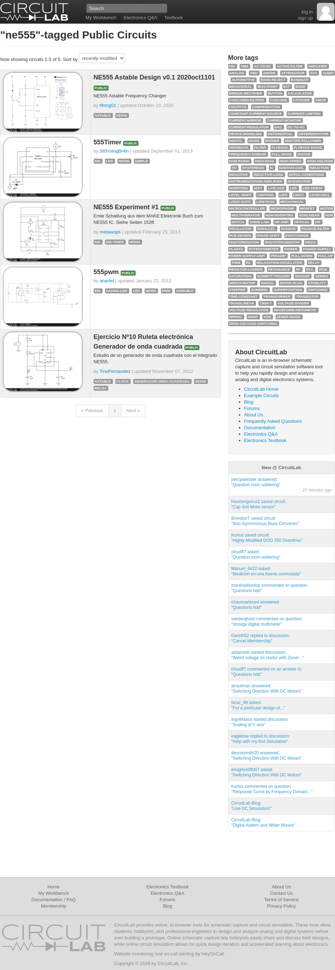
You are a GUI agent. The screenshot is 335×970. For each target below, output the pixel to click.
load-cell (320, 195)
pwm (166, 291)
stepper (237, 290)
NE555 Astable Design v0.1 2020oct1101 (154, 77)
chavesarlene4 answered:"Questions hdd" (255, 605)
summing (259, 290)
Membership (54, 906)
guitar (303, 154)
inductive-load (268, 174)
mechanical (292, 202)
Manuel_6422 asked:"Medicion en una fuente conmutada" (266, 571)
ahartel (107, 280)
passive (288, 229)
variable (184, 291)
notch (238, 222)
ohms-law (259, 222)
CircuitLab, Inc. (173, 963)
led (109, 161)
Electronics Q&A (140, 17)
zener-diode (288, 317)
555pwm (107, 272)
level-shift (240, 195)
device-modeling (245, 134)
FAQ (71, 899)
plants (236, 249)
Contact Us (281, 893)
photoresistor (244, 242)
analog (236, 73)
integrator (299, 181)
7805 (244, 66)
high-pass (264, 161)
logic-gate (240, 202)
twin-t (266, 303)
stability (317, 283)
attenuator (293, 73)
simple (141, 161)
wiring (235, 317)
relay (313, 263)
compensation (266, 107)
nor (329, 215)
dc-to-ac (296, 127)
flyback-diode (308, 147)
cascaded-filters (246, 100)
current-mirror (245, 120)
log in (307, 12)
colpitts (237, 107)
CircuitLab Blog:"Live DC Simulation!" (251, 806)
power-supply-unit (246, 256)
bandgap (299, 80)
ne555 (121, 115)
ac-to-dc (262, 66)
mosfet (307, 208)
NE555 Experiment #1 (127, 207)
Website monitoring (134, 953)
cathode (301, 100)
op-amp (281, 222)
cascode (278, 100)
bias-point (267, 86)
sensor (302, 276)
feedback (238, 147)
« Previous (92, 410)
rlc (309, 269)
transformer (276, 296)
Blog (248, 402)
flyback (280, 147)
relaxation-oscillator (279, 263)
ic (271, 168)
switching (318, 290)
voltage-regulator (248, 310)
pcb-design (240, 235)
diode (254, 141)
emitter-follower (303, 141)
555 (97, 161)
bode (300, 86)
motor (326, 208)
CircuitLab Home (261, 389)
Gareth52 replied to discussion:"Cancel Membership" (260, 638)
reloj (100, 388)
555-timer (115, 242)
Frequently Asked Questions (273, 421)
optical (301, 222)
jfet (258, 188)
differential (280, 134)
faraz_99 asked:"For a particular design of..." (258, 705)
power (290, 249)
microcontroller (247, 208)
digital (236, 141)
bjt (286, 86)
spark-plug (291, 283)
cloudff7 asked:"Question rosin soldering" (256, 554)
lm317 (298, 195)
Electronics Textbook (265, 440)
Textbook (173, 17)
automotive (243, 80)
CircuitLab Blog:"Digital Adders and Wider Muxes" (263, 822)
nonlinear (309, 215)
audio (328, 73)
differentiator (313, 134)
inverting (238, 188)
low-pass (265, 202)
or (317, 222)
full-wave (282, 154)
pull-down (302, 256)
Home (53, 886)
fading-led (116, 291)
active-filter (289, 66)
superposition (287, 290)
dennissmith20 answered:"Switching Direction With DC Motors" (266, 755)
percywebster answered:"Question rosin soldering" (256, 482)
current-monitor (284, 120)
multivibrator (246, 215)
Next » (133, 410)
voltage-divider (293, 303)
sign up (305, 18)
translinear (241, 303)
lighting (265, 195)
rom (323, 269)
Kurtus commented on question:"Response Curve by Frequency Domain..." (272, 789)
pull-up (325, 256)
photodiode (297, 235)
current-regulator (249, 127)
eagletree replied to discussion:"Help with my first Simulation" (260, 739)
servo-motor (242, 283)
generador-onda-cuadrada (161, 381)
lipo (283, 195)
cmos (320, 100)
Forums (252, 408)
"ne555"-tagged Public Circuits (78, 35)
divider (272, 141)
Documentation (259, 427)
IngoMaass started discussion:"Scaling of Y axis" (260, 722)
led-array (313, 188)
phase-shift (268, 235)
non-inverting (279, 215)
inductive (238, 174)
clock (122, 381)
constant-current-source (255, 114)
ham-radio (239, 161)
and (253, 73)
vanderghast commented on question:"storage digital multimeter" (267, 621)
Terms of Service (281, 899)
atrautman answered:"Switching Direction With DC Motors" (266, 688)
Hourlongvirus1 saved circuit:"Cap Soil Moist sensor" (258, 504)
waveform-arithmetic (295, 310)
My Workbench (101, 17)
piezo (310, 242)
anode (269, 73)
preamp (278, 256)
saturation (240, 276)
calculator (300, 93)
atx (313, 73)
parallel (266, 229)
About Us (253, 414)
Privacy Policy (281, 906)
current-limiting (304, 114)
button (275, 93)
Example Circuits (261, 395)
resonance (279, 269)
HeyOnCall (212, 953)
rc (248, 263)
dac (278, 127)
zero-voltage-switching (253, 323)
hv (234, 168)
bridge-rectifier (245, 93)
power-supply (317, 249)
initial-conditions (306, 174)
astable (103, 115)
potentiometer (263, 249)
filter (260, 147)
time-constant (243, 296)
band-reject (273, 80)
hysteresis (253, 168)
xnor (253, 317)
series (321, 276)
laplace (276, 188)
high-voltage (320, 161)
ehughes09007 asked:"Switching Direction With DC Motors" (266, 772)
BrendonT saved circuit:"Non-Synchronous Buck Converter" (265, 521)
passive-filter (315, 229)
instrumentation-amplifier (255, 181)
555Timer (109, 142)
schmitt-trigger (273, 276)
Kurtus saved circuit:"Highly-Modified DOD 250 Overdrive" (267, 538)
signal (267, 283)
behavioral (240, 86)
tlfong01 (108, 105)
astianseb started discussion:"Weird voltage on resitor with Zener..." (267, 655)
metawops (110, 232)
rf (298, 269)
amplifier (317, 66)
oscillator (240, 229)
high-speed (291, 161)
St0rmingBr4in (114, 151)
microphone (282, 208)
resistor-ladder (246, 269)
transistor (307, 296)
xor (267, 317)
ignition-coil (291, 168)
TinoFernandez (115, 371)
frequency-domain (247, 154)
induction (319, 168)
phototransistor (282, 242)
